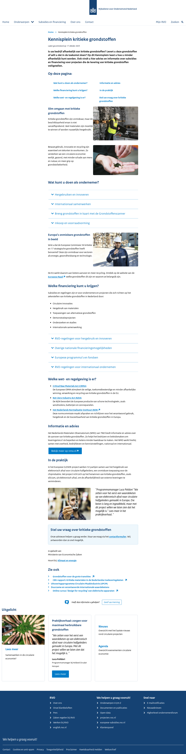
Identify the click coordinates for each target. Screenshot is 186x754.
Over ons (75, 22)
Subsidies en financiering (52, 22)
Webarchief (110, 749)
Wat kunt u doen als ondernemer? (70, 83)
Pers (53, 712)
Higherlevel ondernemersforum (160, 712)
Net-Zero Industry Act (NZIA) (67, 397)
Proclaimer (71, 749)
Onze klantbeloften (61, 707)
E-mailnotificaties (153, 702)
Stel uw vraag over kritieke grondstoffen (112, 99)
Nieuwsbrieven (152, 707)
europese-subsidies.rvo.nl (111, 722)
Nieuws (103, 626)
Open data (104, 712)
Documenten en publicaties (112, 707)
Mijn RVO (161, 22)
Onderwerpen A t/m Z (109, 702)
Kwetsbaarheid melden (90, 749)
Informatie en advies (110, 83)
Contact (89, 22)
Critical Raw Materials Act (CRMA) (69, 386)
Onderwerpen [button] (24, 22)
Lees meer (11, 649)
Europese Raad (55, 276)
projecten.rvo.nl (106, 717)
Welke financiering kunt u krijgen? (70, 90)
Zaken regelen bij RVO (62, 717)
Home (5, 22)
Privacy (40, 749)
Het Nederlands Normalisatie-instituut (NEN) (75, 409)
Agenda (103, 646)
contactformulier (117, 536)
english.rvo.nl (58, 727)
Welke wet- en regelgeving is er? (69, 97)
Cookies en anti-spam (23, 749)
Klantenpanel (105, 727)
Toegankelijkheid (54, 749)
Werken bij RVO (59, 722)
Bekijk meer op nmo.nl (63, 451)
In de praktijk (106, 90)
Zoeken (177, 22)
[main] (93, 358)
